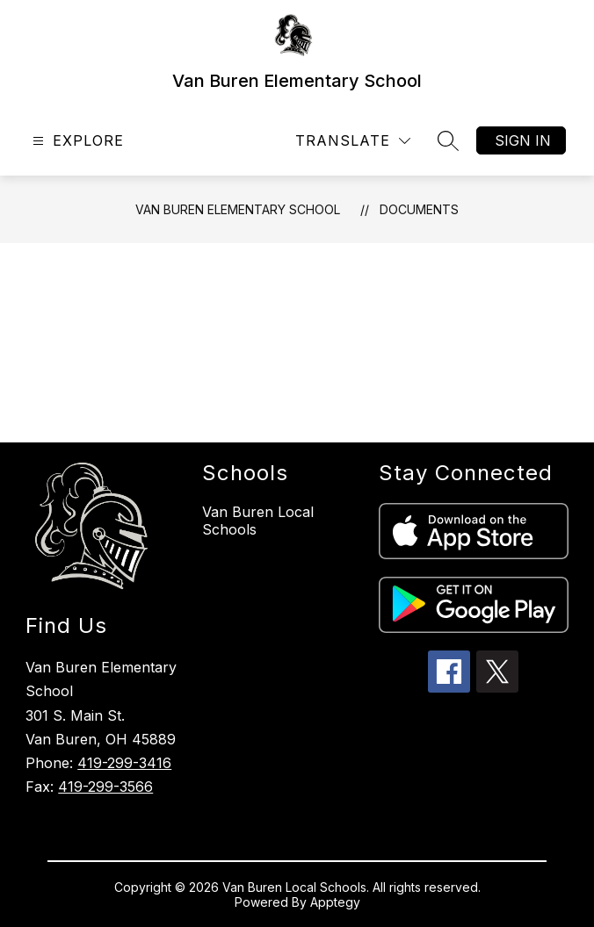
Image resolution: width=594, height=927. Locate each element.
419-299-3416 (124, 763)
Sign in (523, 140)
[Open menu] (76, 141)
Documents (419, 209)
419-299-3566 (105, 786)
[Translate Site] (353, 141)
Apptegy (335, 902)
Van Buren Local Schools (258, 520)
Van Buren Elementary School (237, 209)
